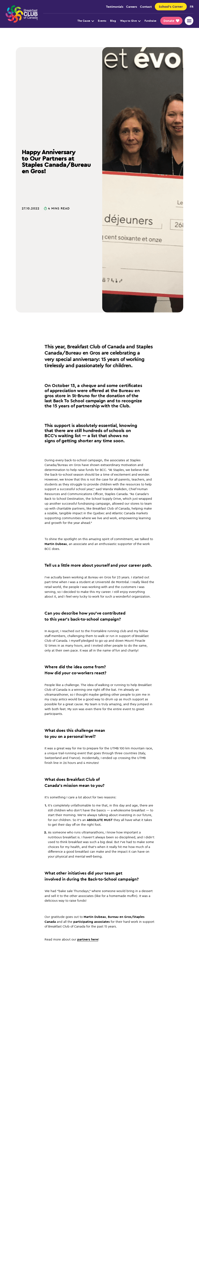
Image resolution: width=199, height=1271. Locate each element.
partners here (87, 939)
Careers (131, 6)
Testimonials (114, 6)
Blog (113, 20)
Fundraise (150, 20)
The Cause (85, 20)
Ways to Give (130, 20)
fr (191, 6)
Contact (146, 6)
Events (102, 20)
